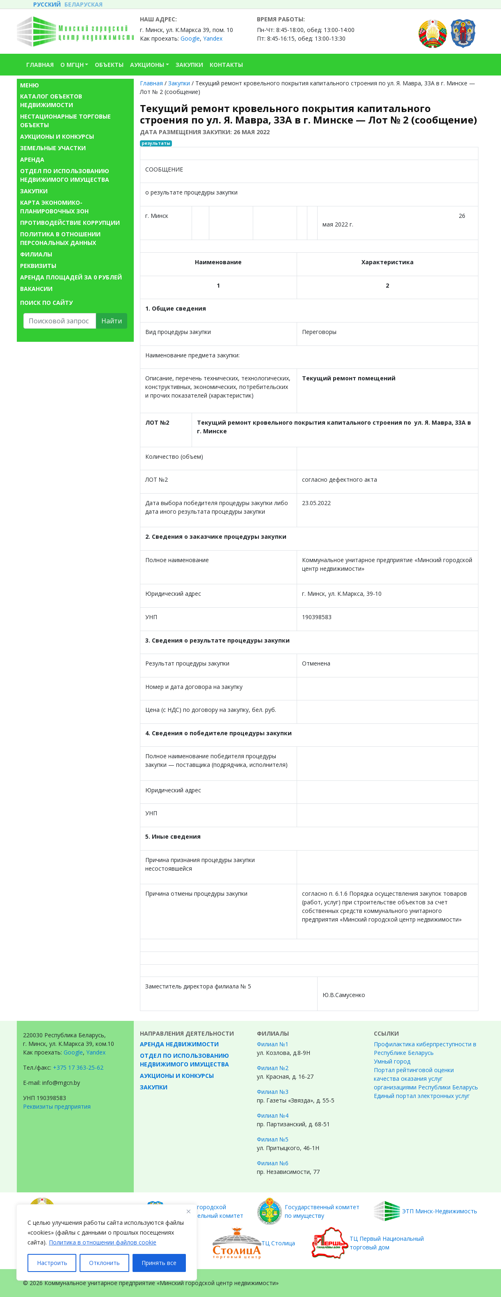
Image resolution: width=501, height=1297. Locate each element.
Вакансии (36, 289)
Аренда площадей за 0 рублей (71, 277)
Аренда (32, 159)
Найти (111, 320)
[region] (106, 1242)
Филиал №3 (272, 1092)
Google (190, 38)
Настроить (52, 1263)
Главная (151, 83)
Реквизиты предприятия (57, 1106)
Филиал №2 (272, 1068)
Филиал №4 (272, 1115)
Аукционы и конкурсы (57, 136)
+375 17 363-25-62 (78, 1067)
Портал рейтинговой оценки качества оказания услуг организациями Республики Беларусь (426, 1078)
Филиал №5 (272, 1139)
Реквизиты (38, 266)
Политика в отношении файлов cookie (102, 1242)
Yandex (212, 38)
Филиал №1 (272, 1044)
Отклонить (104, 1263)
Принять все (159, 1263)
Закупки (34, 191)
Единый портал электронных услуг (422, 1096)
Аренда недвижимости (179, 1044)
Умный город (392, 1061)
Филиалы (36, 254)
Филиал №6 (272, 1163)
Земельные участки (53, 148)
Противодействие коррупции (70, 222)
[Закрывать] (188, 1211)
